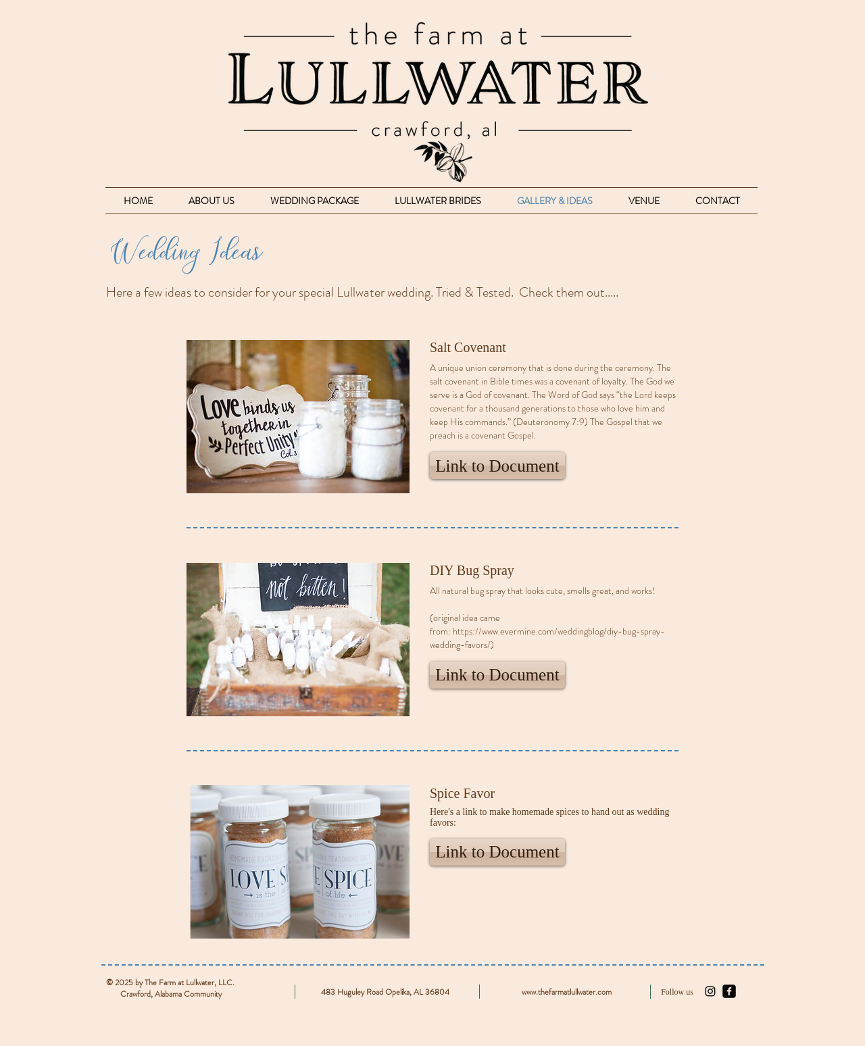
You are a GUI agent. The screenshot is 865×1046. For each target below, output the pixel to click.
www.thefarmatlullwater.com (567, 992)
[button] (497, 465)
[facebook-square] (729, 991)
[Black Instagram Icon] (710, 991)
